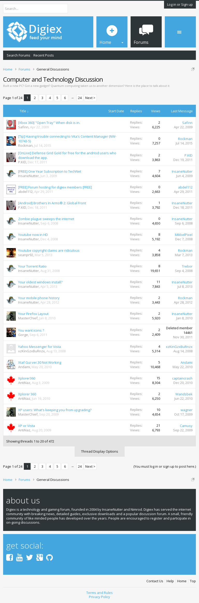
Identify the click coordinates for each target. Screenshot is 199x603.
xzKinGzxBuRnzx (31, 351)
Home (182, 581)
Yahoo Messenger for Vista (39, 346)
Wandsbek (184, 394)
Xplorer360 (26, 378)
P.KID (22, 162)
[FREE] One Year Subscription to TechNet (49, 171)
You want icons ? (31, 330)
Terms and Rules (99, 592)
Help (170, 581)
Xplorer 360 (27, 394)
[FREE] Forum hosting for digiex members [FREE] (55, 187)
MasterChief (28, 318)
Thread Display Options (99, 451)
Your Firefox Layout (33, 313)
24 (80, 97)
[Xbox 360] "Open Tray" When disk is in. (49, 122)
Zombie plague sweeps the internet (46, 218)
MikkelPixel (184, 234)
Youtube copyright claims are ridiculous (49, 250)
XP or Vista (26, 425)
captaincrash (182, 378)
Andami (24, 366)
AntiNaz (24, 382)
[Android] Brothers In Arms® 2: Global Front (52, 203)
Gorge (23, 334)
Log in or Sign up (180, 4)
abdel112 (25, 191)
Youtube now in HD (33, 234)
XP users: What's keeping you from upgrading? (54, 410)
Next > (90, 97)
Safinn (23, 127)
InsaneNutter (28, 175)
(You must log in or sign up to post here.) (164, 466)
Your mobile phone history (39, 298)
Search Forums (18, 55)
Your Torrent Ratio (32, 266)
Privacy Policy (99, 596)
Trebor (187, 266)
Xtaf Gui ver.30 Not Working (39, 362)
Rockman (25, 145)
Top (193, 581)
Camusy (186, 425)
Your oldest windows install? (40, 282)
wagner (187, 410)
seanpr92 (25, 255)
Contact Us (154, 581)
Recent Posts (43, 55)
